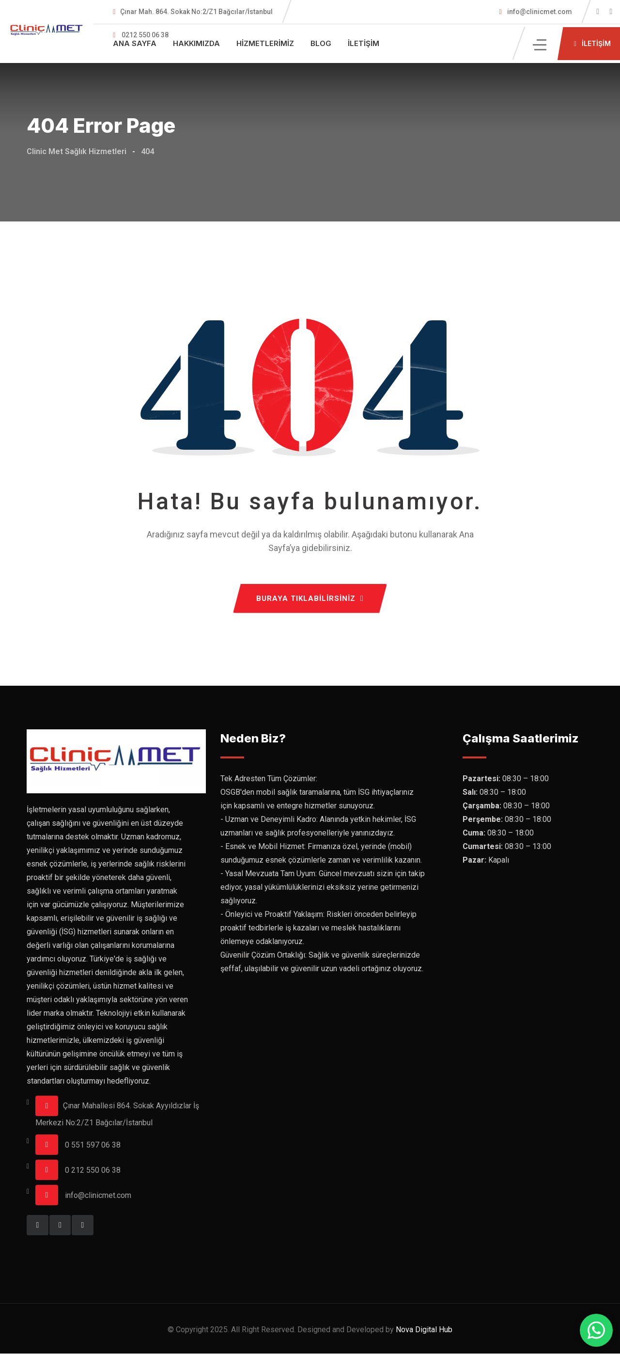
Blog (320, 43)
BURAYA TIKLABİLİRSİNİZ (310, 599)
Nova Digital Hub (424, 1330)
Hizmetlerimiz (265, 43)
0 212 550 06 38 (93, 1170)
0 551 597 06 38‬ (93, 1145)
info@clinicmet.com (539, 12)
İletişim (363, 43)
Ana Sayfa (134, 43)
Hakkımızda (196, 43)
